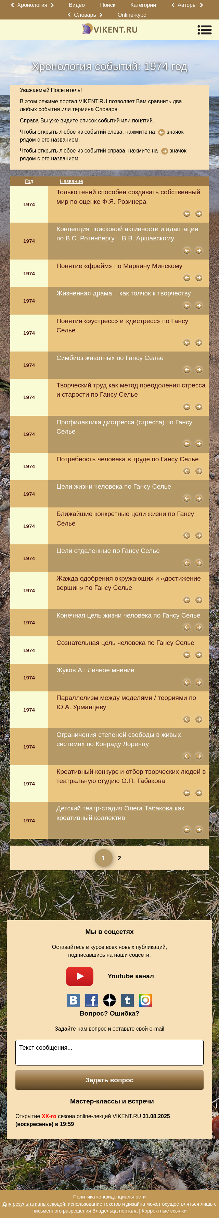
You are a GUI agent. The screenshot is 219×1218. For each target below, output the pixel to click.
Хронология (32, 5)
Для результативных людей (33, 1204)
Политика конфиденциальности (109, 1197)
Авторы (187, 5)
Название (71, 181)
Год (29, 181)
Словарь (85, 15)
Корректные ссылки (164, 1211)
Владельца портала (115, 1211)
